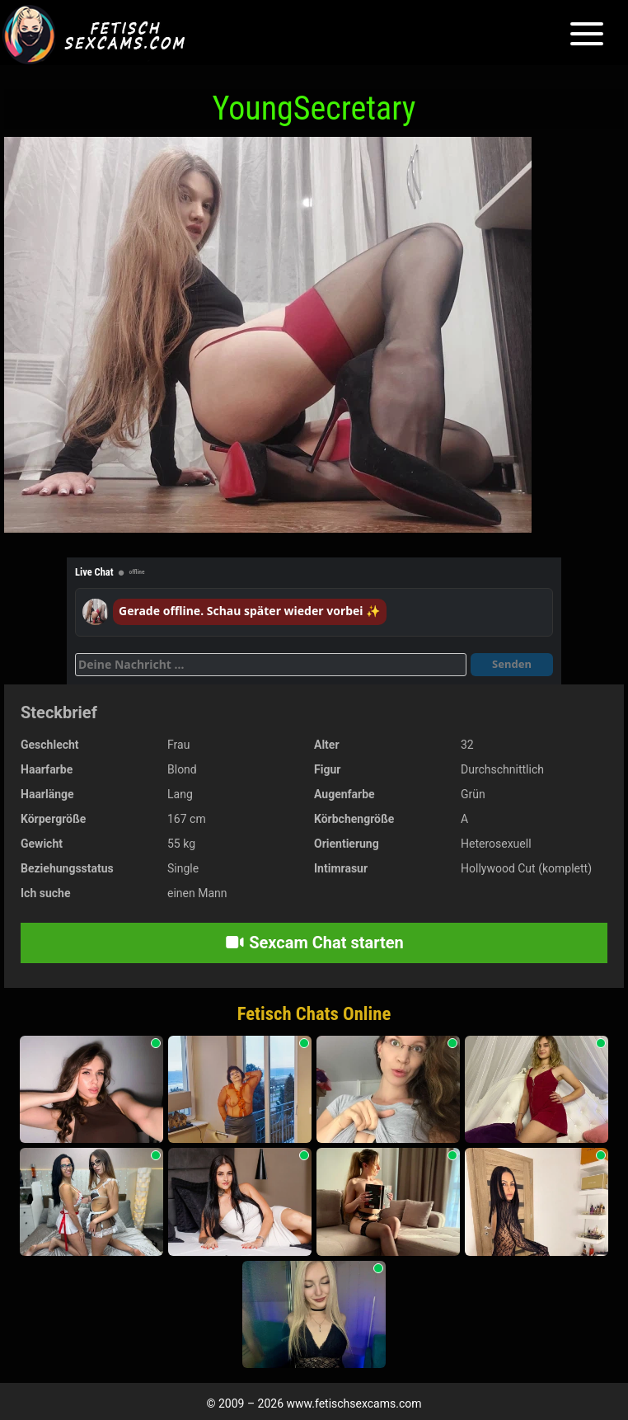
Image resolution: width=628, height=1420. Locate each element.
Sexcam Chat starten (314, 942)
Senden (512, 663)
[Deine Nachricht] (270, 664)
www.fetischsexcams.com (354, 1403)
